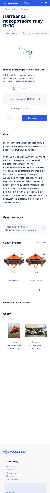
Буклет (22, 88)
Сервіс (9, 470)
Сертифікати (12, 479)
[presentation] (38, 242)
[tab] (11, 33)
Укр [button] (26, 3)
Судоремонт (12, 473)
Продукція (11, 466)
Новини (9, 476)
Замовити (32, 118)
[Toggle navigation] (46, 3)
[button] (39, 290)
